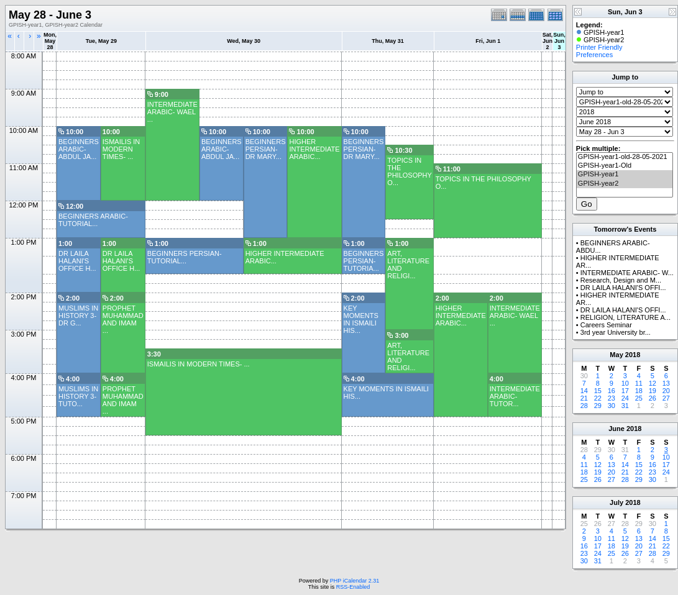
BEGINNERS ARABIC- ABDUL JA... (78, 149)
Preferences (594, 54)
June (616, 428)
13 (666, 383)
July (616, 502)
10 (625, 383)
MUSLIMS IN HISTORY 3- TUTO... (78, 396)
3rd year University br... (615, 332)
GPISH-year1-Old (624, 165)
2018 (632, 354)
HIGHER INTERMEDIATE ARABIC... (314, 149)
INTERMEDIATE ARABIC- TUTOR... (515, 396)
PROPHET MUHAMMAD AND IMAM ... (123, 319)
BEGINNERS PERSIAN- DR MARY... (265, 149)
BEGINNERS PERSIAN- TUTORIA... (364, 261)
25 (639, 398)
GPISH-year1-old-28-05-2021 (624, 157)
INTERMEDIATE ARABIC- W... (627, 272)
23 (611, 398)
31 (625, 405)
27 (666, 398)
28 (584, 405)
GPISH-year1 (624, 174)
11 (639, 383)
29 (598, 405)
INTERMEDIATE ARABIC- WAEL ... (172, 112)
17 (625, 390)
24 (625, 398)
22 (598, 398)
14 (584, 390)
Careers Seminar (606, 325)
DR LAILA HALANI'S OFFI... (623, 287)
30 (611, 405)
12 (652, 383)
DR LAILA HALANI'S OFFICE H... (77, 261)
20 (666, 390)
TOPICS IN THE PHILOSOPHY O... (409, 171)
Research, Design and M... (620, 280)
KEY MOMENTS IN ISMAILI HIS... (361, 319)
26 (652, 398)
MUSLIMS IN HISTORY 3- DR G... (78, 315)
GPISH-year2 (624, 183)
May (616, 354)
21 (584, 398)
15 (598, 390)
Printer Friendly (599, 47)
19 (652, 390)
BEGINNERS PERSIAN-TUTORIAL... (184, 257)
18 (639, 390)
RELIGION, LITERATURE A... (625, 317)
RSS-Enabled (353, 587)
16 (611, 390)
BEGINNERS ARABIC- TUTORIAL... (93, 219)
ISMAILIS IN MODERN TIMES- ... (121, 149)
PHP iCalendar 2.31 (354, 581)
